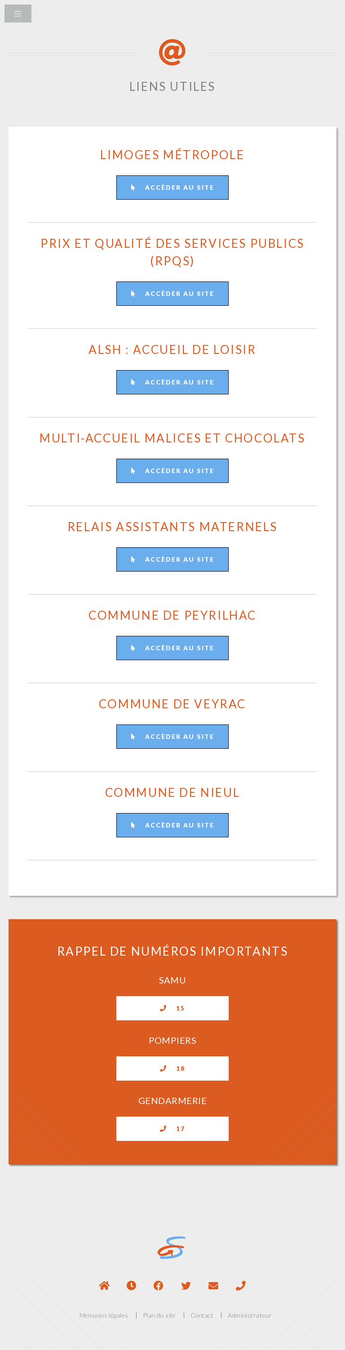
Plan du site (159, 1315)
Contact (201, 1315)
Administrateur (250, 1315)
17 (172, 1128)
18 (172, 1068)
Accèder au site (172, 187)
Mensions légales (104, 1315)
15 (172, 1008)
